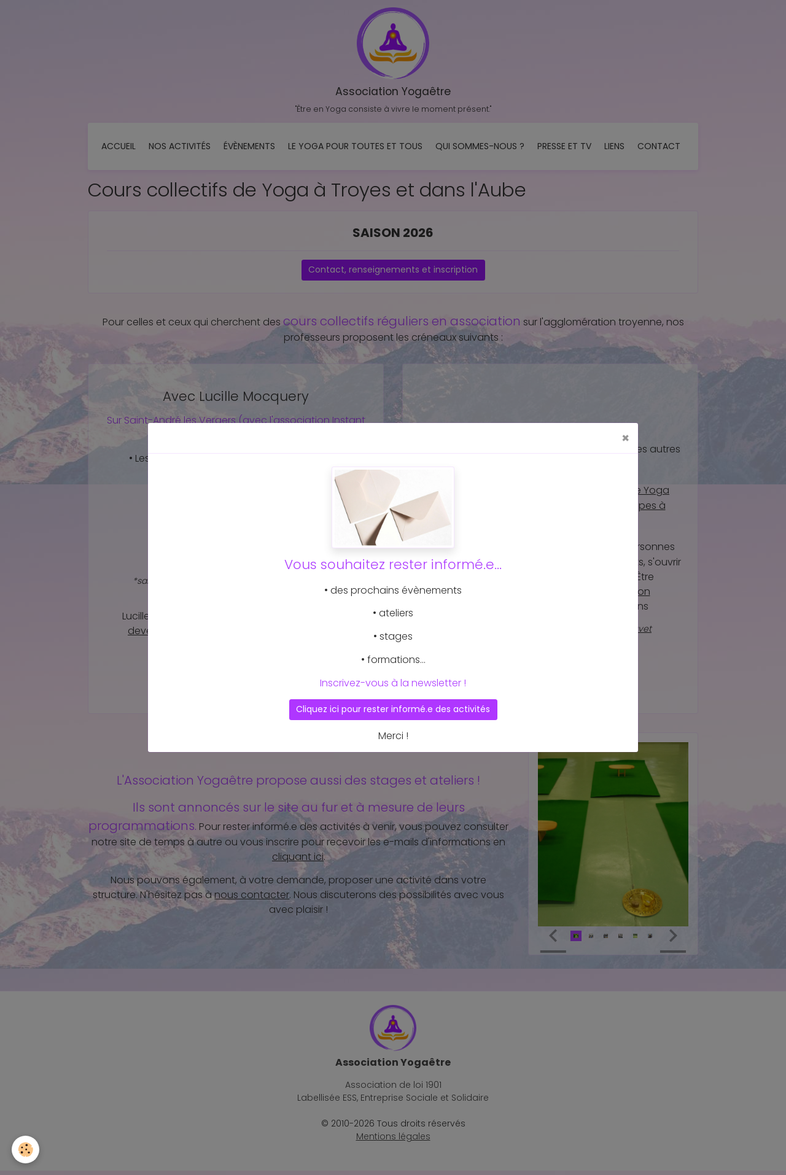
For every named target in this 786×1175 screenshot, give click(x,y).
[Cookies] (26, 1149)
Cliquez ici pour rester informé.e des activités (393, 709)
